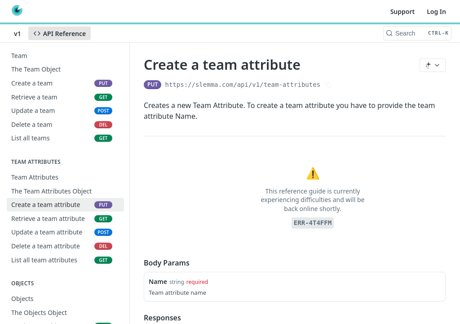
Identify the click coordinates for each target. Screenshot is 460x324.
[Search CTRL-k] (417, 33)
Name (158, 281)
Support (402, 11)
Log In (436, 11)
